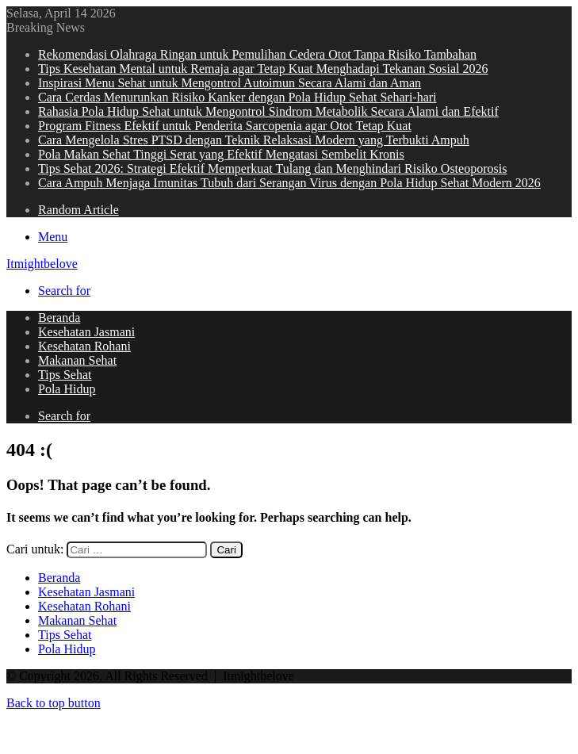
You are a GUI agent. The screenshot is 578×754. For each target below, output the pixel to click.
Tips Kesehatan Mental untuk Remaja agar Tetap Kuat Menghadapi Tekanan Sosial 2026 (263, 68)
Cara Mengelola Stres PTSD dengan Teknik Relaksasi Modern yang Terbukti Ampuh (253, 140)
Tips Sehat (64, 374)
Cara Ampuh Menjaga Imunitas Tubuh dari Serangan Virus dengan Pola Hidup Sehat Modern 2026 (289, 182)
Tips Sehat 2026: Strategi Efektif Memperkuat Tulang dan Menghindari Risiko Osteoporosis (272, 168)
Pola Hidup (66, 389)
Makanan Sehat (77, 360)
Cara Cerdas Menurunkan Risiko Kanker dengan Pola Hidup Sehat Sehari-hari (237, 97)
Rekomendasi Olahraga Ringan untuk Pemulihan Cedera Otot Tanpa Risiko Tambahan (257, 54)
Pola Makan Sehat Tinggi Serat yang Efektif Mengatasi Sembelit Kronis (221, 154)
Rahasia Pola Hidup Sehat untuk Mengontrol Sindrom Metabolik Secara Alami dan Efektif (268, 111)
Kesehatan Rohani (84, 346)
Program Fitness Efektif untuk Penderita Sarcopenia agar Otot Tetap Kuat (224, 125)
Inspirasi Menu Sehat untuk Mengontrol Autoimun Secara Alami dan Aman (229, 83)
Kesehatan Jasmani (86, 332)
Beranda (59, 317)
